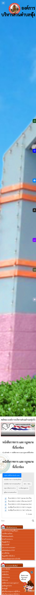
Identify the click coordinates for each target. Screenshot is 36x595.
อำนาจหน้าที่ (5, 544)
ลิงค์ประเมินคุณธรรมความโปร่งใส (11, 558)
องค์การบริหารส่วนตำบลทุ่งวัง (18, 8)
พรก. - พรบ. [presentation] (27, 484)
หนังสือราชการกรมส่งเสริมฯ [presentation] (12, 484)
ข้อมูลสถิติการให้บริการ (8, 556)
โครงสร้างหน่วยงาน (7, 539)
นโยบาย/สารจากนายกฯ (8, 547)
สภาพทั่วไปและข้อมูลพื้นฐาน (10, 531)
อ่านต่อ (30, 514)
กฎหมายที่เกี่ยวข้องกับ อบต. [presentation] (12, 475)
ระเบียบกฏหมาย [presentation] (23, 488)
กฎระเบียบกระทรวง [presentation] (10, 488)
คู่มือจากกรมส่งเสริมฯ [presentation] (10, 492)
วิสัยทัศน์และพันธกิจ (7, 536)
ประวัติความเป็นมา (7, 533)
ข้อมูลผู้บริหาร (6, 542)
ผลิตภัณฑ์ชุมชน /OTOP (8, 550)
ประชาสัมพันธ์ (6, 569)
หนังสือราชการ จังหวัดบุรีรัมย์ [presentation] (12, 479)
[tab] (12, 475)
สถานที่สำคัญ (5, 553)
